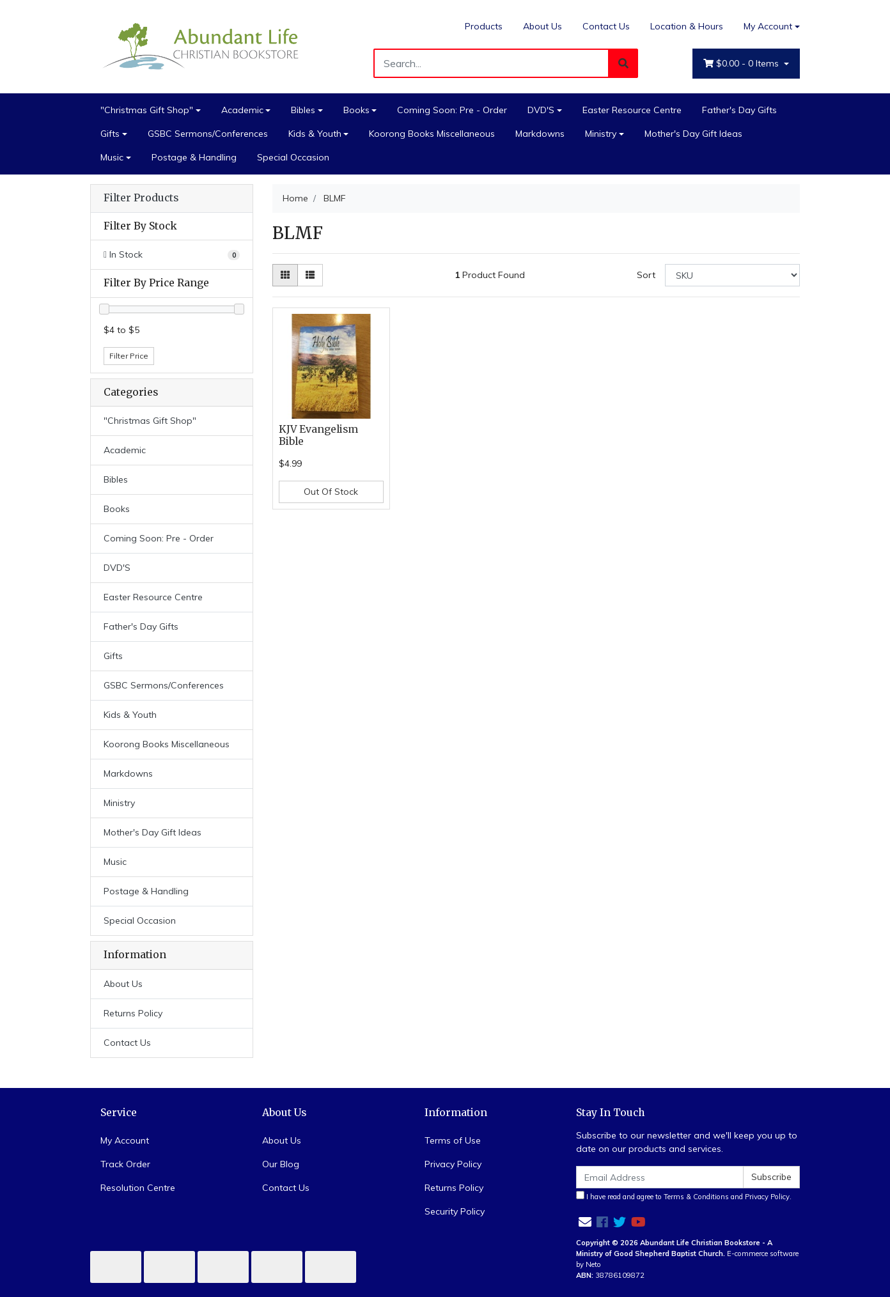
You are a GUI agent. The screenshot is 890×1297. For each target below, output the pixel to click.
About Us (542, 26)
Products (484, 26)
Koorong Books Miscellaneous (432, 133)
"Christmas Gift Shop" (146, 110)
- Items (742, 63)
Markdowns (540, 133)
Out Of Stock (331, 491)
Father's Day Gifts (739, 110)
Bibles (303, 110)
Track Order (125, 1164)
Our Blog (280, 1164)
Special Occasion (293, 157)
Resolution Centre (137, 1187)
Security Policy (455, 1211)
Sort (646, 275)
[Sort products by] (732, 275)
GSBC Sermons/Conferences (208, 133)
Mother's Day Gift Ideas (693, 133)
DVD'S (540, 110)
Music (111, 157)
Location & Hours (686, 26)
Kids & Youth (314, 133)
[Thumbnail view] (285, 275)
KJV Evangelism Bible (318, 435)
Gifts (110, 133)
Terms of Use (453, 1140)
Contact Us (606, 26)
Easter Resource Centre (632, 110)
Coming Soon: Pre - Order (452, 110)
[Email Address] (660, 1177)
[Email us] (585, 1222)
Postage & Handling (194, 157)
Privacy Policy (453, 1164)
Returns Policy (133, 1013)
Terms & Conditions (696, 1196)
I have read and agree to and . (684, 1196)
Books (356, 110)
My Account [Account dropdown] (768, 26)
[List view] (310, 275)
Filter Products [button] (141, 198)
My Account (124, 1140)
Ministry (600, 133)
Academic (242, 110)
